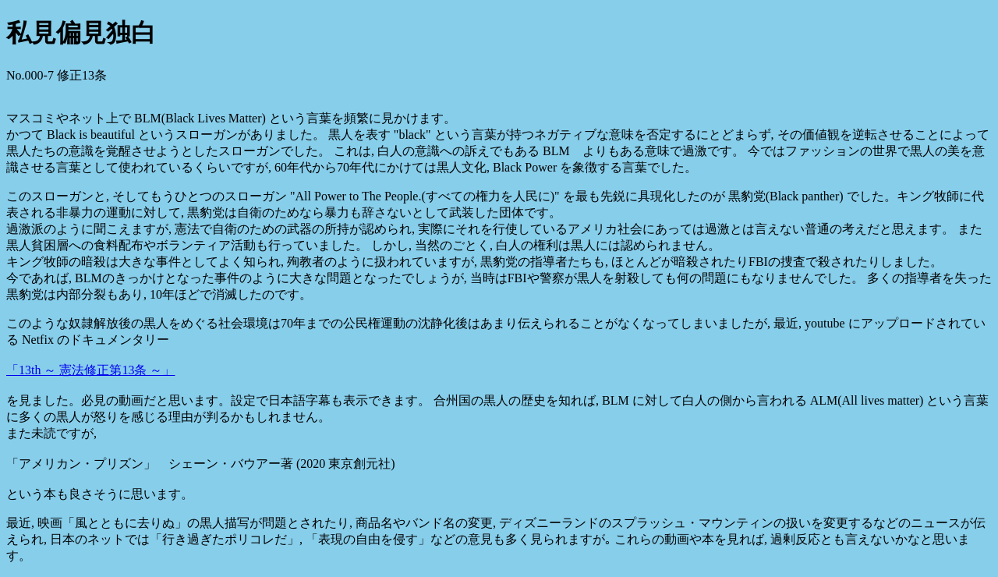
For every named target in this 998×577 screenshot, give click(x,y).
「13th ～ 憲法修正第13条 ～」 (90, 370)
